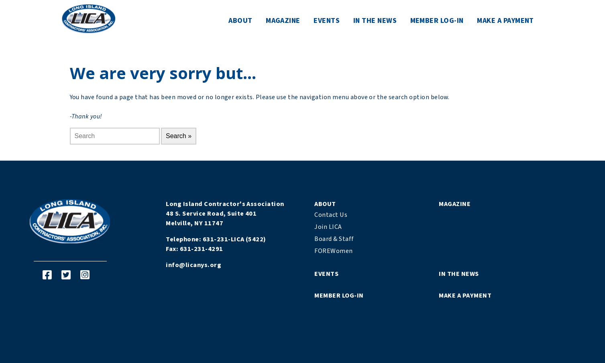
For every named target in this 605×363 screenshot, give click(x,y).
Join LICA (328, 226)
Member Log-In (437, 21)
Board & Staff (334, 239)
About (240, 21)
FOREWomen (333, 251)
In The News (375, 21)
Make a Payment (505, 21)
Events (327, 21)
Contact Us (330, 214)
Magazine (283, 21)
